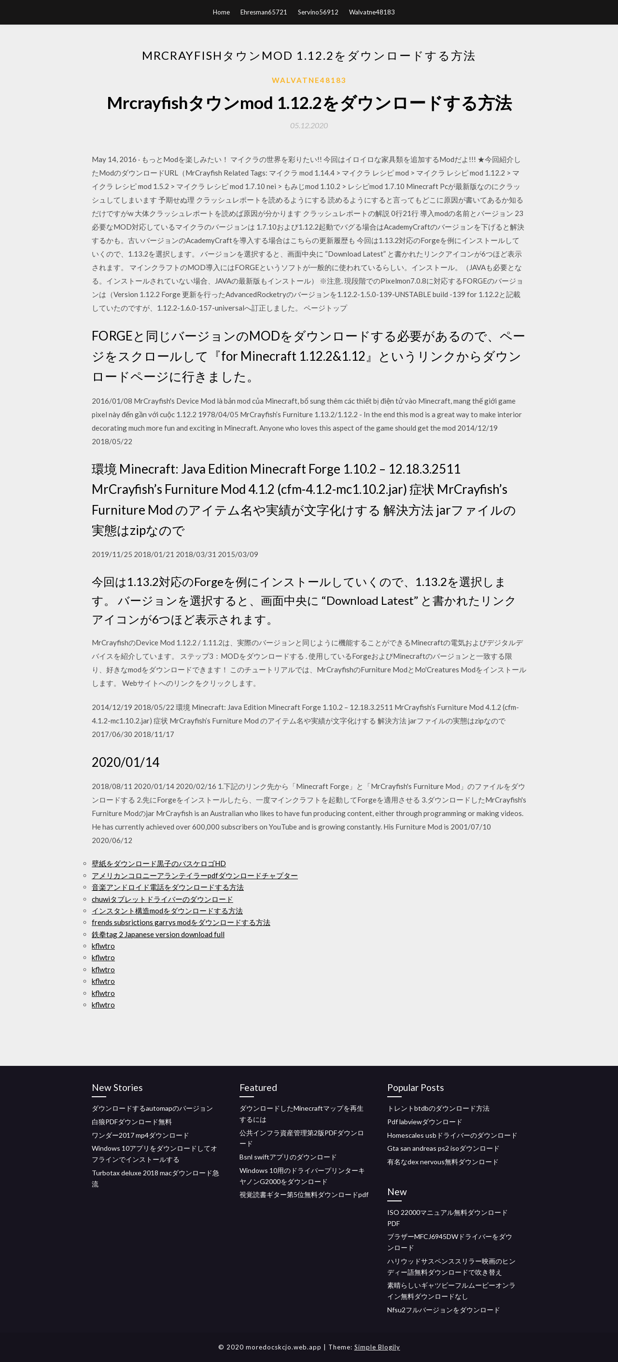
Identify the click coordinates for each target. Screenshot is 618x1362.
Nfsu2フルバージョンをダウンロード (443, 1310)
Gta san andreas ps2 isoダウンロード (443, 1148)
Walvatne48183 (372, 12)
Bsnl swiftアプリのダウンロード (288, 1157)
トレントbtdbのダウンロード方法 (438, 1108)
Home (221, 12)
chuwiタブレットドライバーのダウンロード (162, 899)
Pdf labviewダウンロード (425, 1121)
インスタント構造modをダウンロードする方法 (167, 910)
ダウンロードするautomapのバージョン (152, 1108)
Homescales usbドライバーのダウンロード (452, 1135)
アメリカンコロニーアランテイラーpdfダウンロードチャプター (195, 875)
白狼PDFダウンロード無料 (132, 1121)
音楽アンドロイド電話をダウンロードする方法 (168, 887)
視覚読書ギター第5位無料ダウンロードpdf (303, 1194)
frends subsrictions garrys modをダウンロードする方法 (181, 922)
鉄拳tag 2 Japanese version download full (158, 934)
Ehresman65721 (263, 12)
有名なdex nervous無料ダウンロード (443, 1162)
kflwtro (103, 945)
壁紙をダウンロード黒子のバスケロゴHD (159, 863)
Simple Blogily (377, 1347)
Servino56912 (318, 12)
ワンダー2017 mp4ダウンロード (140, 1135)
